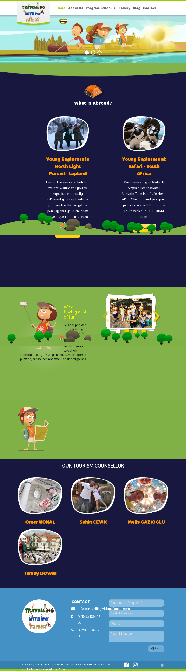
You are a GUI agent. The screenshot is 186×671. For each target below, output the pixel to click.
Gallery (124, 8)
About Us (75, 8)
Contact (149, 8)
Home (61, 8)
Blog (136, 8)
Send (156, 648)
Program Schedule (101, 8)
